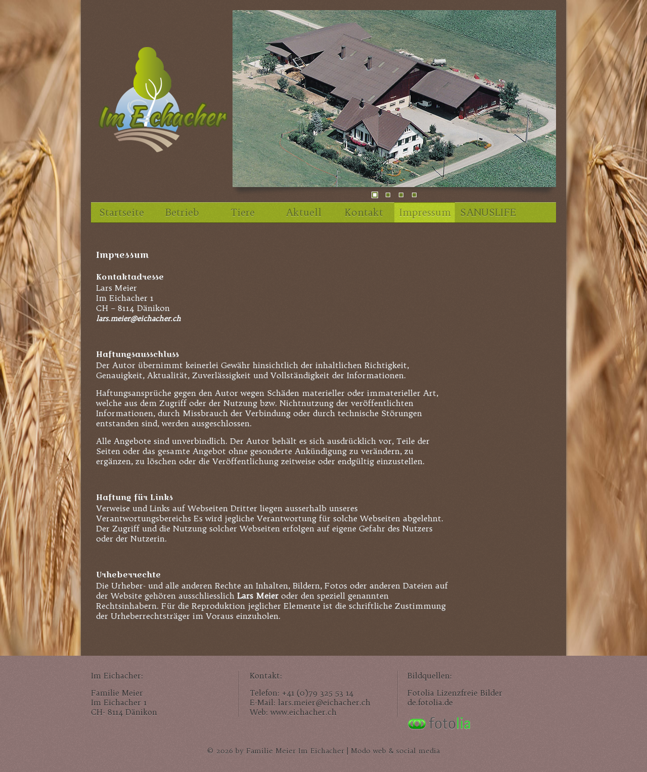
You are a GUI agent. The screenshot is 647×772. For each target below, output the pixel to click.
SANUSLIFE (488, 212)
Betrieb (182, 212)
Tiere (243, 212)
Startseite (121, 212)
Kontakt (364, 212)
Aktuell (303, 212)
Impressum (425, 212)
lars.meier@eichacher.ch (138, 318)
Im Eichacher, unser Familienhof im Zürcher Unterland (162, 103)
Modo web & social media (395, 751)
